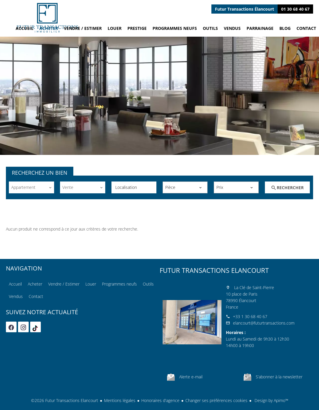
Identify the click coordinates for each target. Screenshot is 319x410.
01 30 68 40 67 (295, 9)
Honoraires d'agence (160, 400)
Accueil (47, 18)
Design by (270, 400)
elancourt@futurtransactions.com (263, 323)
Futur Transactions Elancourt (214, 270)
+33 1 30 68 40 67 (250, 316)
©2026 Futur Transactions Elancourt (64, 400)
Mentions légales (119, 400)
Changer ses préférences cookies (216, 400)
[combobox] (31, 187)
